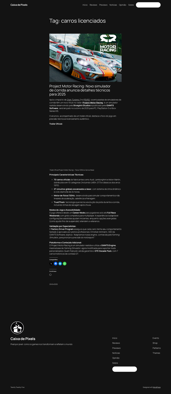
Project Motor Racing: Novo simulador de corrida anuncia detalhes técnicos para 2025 (80, 90)
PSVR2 (87, 99)
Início (85, 4)
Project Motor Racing (93, 102)
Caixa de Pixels (19, 5)
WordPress (156, 387)
